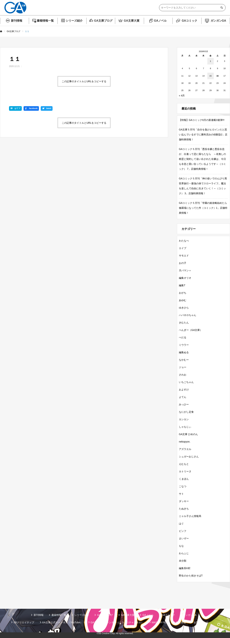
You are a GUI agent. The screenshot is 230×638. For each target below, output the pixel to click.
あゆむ (182, 300)
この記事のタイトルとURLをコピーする (84, 81)
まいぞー (184, 538)
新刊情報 (16, 20)
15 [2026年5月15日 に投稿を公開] (210, 76)
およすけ (184, 389)
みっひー (184, 404)
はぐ (181, 523)
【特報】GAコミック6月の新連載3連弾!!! (201, 120)
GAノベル (160, 20)
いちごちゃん (186, 382)
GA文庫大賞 (131, 20)
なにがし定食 (186, 411)
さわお (182, 374)
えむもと (184, 464)
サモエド (184, 255)
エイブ (182, 248)
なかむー (184, 359)
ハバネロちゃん (187, 315)
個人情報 (181, 622)
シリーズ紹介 (74, 20)
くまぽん (184, 478)
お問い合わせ (201, 622)
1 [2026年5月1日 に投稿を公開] (210, 61)
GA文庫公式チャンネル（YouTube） (62, 622)
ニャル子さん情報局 (190, 516)
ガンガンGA (218, 20)
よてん (182, 397)
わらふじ (184, 553)
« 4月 (182, 95)
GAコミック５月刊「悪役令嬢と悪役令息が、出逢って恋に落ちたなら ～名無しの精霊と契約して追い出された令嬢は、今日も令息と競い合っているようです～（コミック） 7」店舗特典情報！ (202, 159)
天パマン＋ (185, 270)
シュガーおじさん (189, 456)
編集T (182, 285)
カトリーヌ (185, 471)
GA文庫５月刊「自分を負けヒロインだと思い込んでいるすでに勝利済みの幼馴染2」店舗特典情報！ (203, 134)
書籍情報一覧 (45, 20)
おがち (182, 292)
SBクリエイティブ (23, 622)
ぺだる (182, 337)
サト (181, 493)
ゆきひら (184, 307)
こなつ (182, 486)
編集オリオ (185, 277)
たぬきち (184, 508)
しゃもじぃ (185, 426)
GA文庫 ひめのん (188, 434)
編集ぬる (184, 352)
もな (181, 545)
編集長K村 (184, 568)
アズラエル (185, 449)
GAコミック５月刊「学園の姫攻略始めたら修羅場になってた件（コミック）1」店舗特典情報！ (203, 208)
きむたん (184, 322)
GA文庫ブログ (103, 20)
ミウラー (184, 344)
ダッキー (184, 501)
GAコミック (189, 20)
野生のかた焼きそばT (191, 575)
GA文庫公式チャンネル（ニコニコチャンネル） (117, 622)
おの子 (182, 263)
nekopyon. (184, 441)
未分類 (182, 560)
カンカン (184, 419)
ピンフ (182, 531)
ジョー (182, 367)
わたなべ (184, 240)
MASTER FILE (160, 622)
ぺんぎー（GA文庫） (190, 330)
